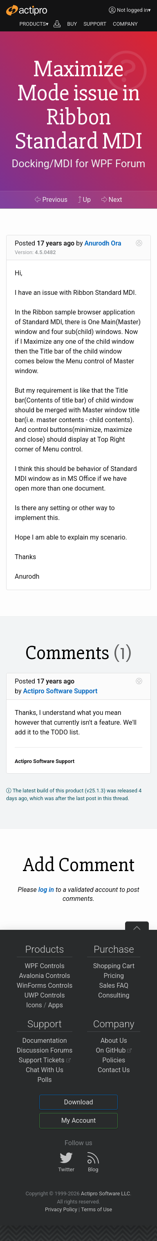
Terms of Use (96, 1209)
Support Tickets (45, 1060)
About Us (114, 1040)
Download (78, 1102)
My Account (78, 1120)
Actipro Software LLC (105, 1193)
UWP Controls (45, 995)
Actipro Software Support (60, 691)
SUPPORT (94, 24)
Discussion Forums (45, 1050)
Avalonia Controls (44, 976)
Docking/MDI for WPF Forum (78, 163)
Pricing (114, 976)
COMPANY (125, 24)
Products (44, 949)
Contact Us (114, 1070)
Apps (55, 1005)
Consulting (113, 995)
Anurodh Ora (103, 243)
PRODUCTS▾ (34, 24)
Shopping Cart (114, 966)
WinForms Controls (45, 985)
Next (111, 200)
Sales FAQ (113, 985)
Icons (34, 1005)
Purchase (114, 949)
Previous (51, 200)
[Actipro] (26, 10)
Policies (113, 1060)
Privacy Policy (61, 1209)
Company (114, 1024)
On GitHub (114, 1050)
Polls (44, 1080)
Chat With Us (44, 1070)
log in (46, 890)
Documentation (44, 1040)
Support (44, 1024)
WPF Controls (44, 966)
